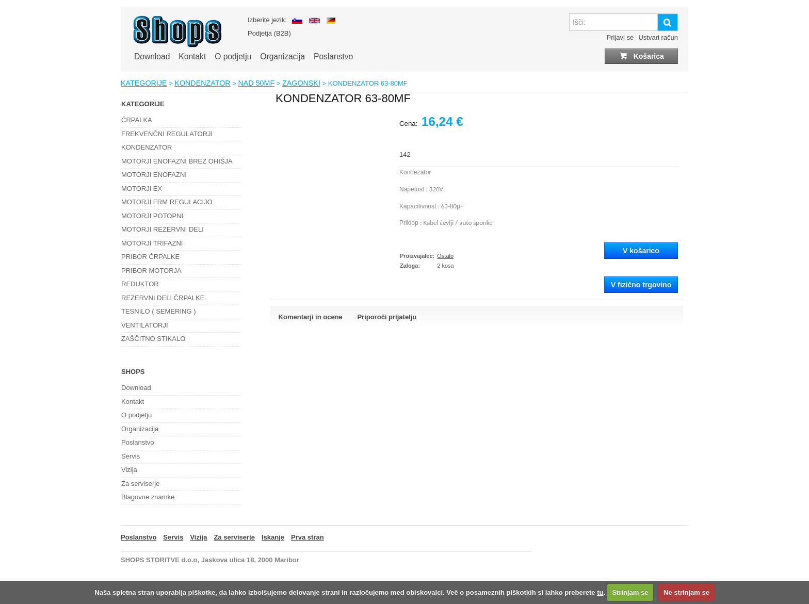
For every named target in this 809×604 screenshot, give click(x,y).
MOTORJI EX (141, 188)
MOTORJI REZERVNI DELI (162, 229)
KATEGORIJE (144, 83)
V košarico (641, 251)
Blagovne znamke (147, 497)
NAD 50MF (256, 83)
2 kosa (445, 266)
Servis (130, 456)
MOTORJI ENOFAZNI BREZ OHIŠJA (177, 161)
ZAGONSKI (301, 83)
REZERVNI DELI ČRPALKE (162, 298)
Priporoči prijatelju (386, 317)
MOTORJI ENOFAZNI (154, 174)
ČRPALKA (136, 120)
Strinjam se (630, 592)
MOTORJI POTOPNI (152, 216)
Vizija (129, 470)
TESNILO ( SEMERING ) (158, 311)
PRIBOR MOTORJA (151, 270)
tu (600, 592)
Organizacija (282, 56)
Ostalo (445, 256)
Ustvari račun (658, 37)
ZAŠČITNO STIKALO (153, 338)
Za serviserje (140, 483)
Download (152, 56)
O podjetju (233, 56)
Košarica (641, 56)
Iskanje (273, 537)
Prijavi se (620, 37)
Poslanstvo (333, 56)
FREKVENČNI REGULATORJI (167, 134)
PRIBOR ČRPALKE (150, 256)
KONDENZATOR (202, 83)
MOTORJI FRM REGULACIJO (167, 202)
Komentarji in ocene (311, 317)
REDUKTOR (140, 284)
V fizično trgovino (641, 285)
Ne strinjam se (686, 592)
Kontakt (192, 56)
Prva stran (307, 537)
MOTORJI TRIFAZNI (152, 243)
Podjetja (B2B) (269, 33)
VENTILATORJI (144, 325)
